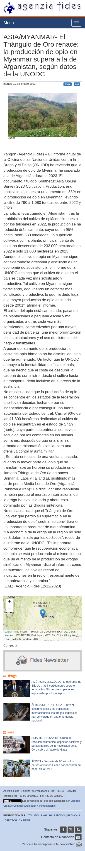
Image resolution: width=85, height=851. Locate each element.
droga (67, 84)
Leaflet (8, 631)
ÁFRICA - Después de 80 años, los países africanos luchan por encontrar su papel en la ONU (56, 765)
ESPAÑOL (60, 815)
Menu (9, 22)
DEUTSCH (11, 820)
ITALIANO (33, 815)
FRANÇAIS (73, 815)
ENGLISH (46, 815)
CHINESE (24, 820)
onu (77, 84)
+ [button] (9, 601)
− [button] (9, 608)
